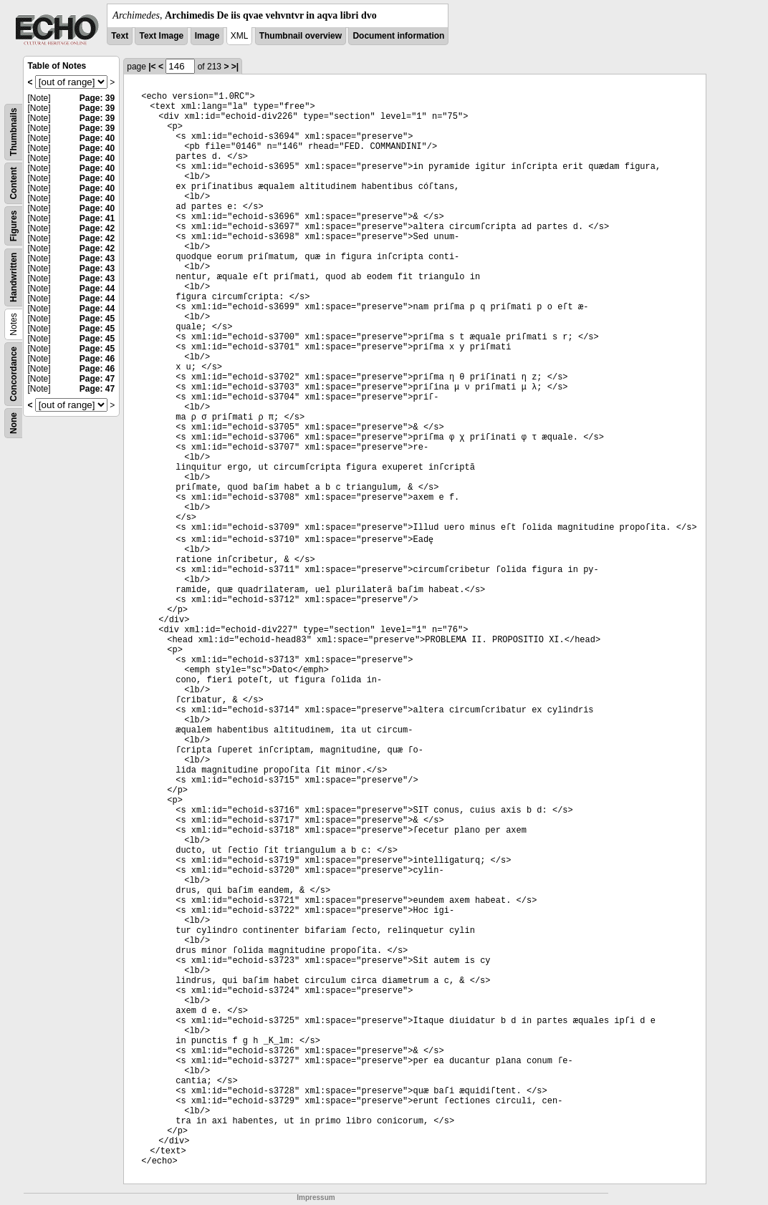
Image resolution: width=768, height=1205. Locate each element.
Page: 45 (97, 319)
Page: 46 (97, 359)
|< (151, 67)
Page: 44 (97, 289)
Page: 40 (97, 138)
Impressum (316, 1197)
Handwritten (14, 277)
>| (235, 67)
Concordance (14, 374)
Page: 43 (97, 258)
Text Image (161, 36)
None (14, 423)
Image (207, 36)
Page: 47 (97, 379)
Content (14, 183)
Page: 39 (97, 98)
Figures (14, 225)
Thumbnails (14, 132)
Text (119, 36)
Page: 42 (97, 228)
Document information (398, 36)
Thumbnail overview (300, 36)
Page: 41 (97, 218)
